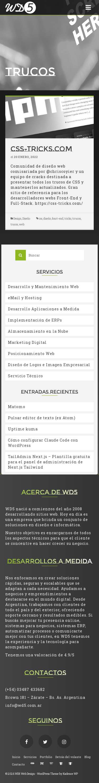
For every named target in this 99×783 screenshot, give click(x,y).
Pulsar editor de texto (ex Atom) (42, 417)
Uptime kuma (23, 428)
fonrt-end (57, 218)
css (40, 218)
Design (17, 218)
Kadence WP (70, 774)
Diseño (26, 218)
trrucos (76, 218)
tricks (67, 218)
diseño (47, 218)
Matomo (16, 406)
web (21, 224)
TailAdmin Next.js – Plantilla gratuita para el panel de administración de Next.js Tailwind (49, 462)
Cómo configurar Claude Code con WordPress (43, 443)
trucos (14, 224)
